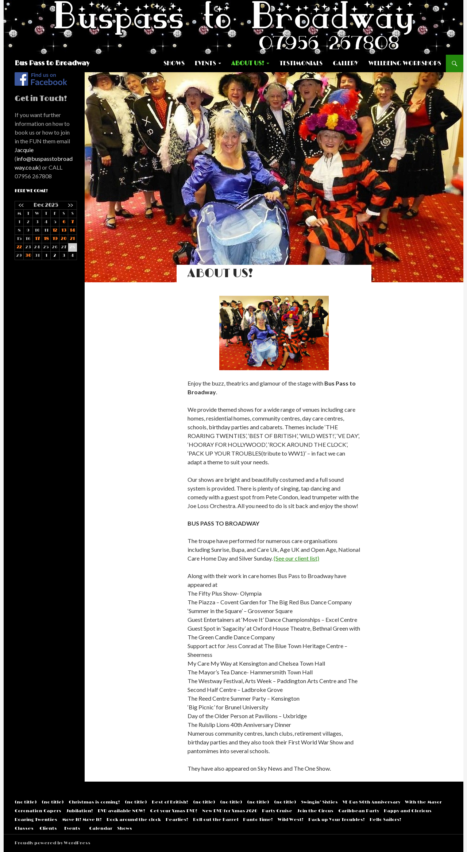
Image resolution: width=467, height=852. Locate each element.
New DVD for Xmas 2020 (229, 811)
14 (72, 230)
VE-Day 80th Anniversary (371, 802)
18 (46, 238)
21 (72, 238)
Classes (24, 828)
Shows (174, 63)
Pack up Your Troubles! (336, 819)
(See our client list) (296, 558)
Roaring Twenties (36, 819)
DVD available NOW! (121, 811)
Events (205, 63)
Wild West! (291, 819)
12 (55, 230)
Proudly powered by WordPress (52, 843)
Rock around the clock (134, 819)
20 (63, 238)
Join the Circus (315, 811)
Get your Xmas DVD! (173, 811)
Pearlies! (177, 819)
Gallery (345, 63)
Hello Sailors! (385, 819)
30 (28, 255)
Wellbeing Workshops (404, 63)
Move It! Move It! (82, 819)
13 (63, 230)
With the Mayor (423, 802)
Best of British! (170, 802)
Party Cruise (277, 811)
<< (21, 205)
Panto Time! (258, 819)
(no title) (26, 802)
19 (55, 238)
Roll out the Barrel (215, 819)
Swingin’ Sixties (319, 802)
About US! (247, 63)
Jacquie (24, 149)
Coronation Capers (38, 811)
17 (37, 238)
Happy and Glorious (408, 811)
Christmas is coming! (94, 802)
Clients (48, 828)
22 (19, 247)
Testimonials (301, 63)
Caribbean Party (358, 811)
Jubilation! (79, 811)
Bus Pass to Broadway (52, 63)
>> (70, 205)
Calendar (100, 828)
